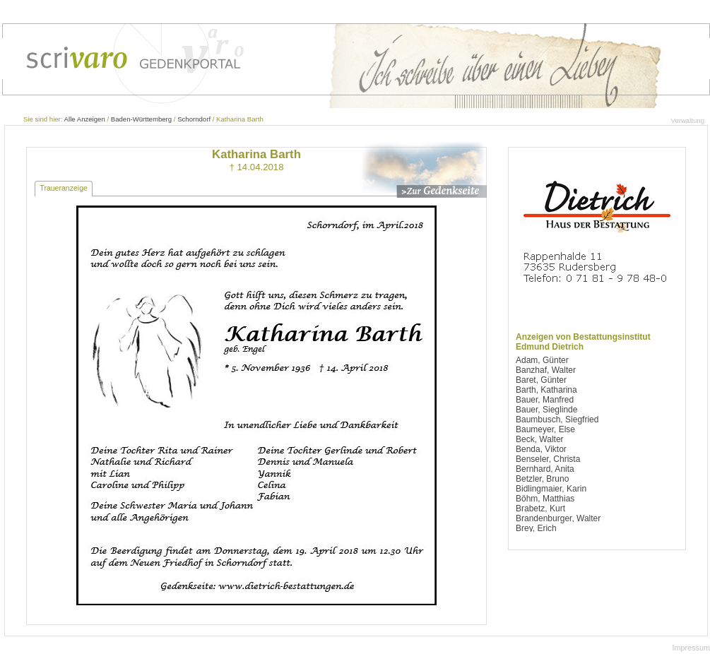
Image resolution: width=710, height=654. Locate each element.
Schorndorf (194, 119)
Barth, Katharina (546, 390)
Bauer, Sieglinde (546, 410)
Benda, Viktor (541, 449)
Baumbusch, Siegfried (557, 419)
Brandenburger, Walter (558, 518)
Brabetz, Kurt (540, 508)
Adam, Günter (542, 360)
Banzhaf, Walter (546, 370)
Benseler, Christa (548, 459)
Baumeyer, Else (545, 429)
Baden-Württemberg (141, 119)
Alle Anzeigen (84, 119)
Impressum (691, 647)
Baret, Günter (541, 380)
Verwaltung (687, 120)
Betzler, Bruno (542, 479)
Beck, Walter (540, 439)
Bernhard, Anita (545, 469)
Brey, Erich (536, 528)
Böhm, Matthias (545, 499)
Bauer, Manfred (545, 400)
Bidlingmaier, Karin (551, 489)
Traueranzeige (64, 188)
